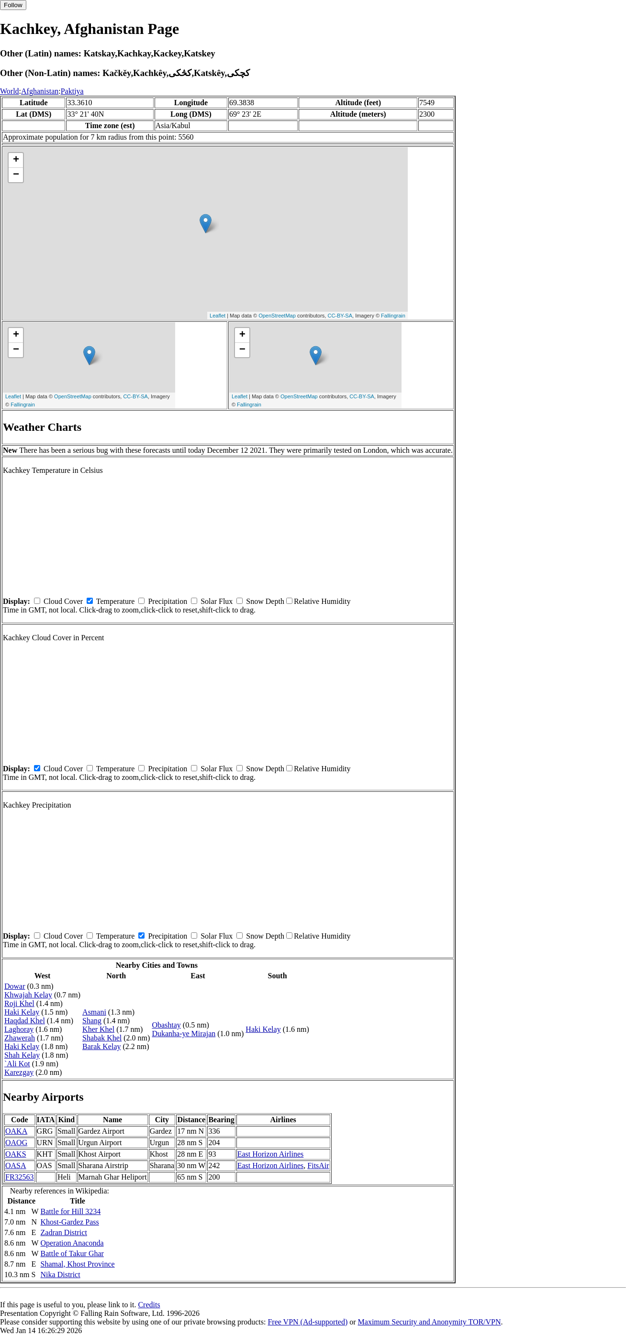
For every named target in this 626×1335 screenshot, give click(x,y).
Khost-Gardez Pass (70, 1222)
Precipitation (167, 601)
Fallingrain (393, 315)
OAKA (16, 1131)
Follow (13, 5)
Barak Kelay (101, 1046)
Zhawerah (19, 1038)
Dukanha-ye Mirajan (183, 1033)
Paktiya (72, 91)
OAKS (15, 1154)
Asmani (94, 1012)
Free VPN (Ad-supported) (307, 1322)
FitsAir (318, 1165)
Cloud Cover (63, 601)
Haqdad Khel (24, 1021)
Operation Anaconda (72, 1243)
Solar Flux (217, 601)
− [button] (16, 175)
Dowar (14, 986)
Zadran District (64, 1232)
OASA (15, 1165)
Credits (149, 1305)
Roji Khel (19, 1003)
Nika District (60, 1274)
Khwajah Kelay (28, 995)
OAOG (16, 1142)
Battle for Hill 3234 (71, 1211)
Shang (91, 1021)
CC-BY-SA (339, 315)
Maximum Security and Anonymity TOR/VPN (429, 1322)
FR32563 (19, 1177)
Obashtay (166, 1025)
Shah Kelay (22, 1055)
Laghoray (19, 1029)
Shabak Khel (102, 1038)
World (9, 91)
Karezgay (19, 1072)
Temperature (115, 601)
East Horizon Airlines (270, 1154)
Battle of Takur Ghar (72, 1253)
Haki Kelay (21, 1012)
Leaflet (217, 315)
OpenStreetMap (277, 315)
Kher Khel (98, 1029)
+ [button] (16, 160)
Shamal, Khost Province (78, 1264)
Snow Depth (265, 601)
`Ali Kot (17, 1064)
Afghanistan (39, 91)
